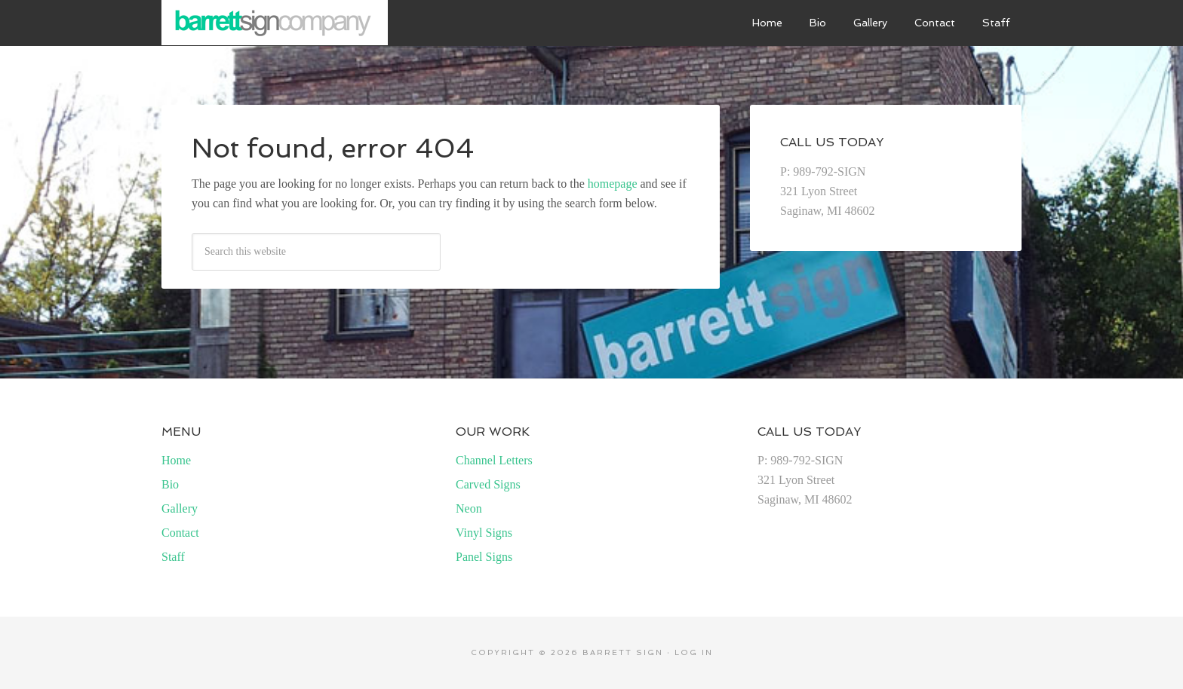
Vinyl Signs (484, 532)
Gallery (179, 508)
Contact (180, 532)
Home (176, 460)
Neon (469, 508)
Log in (693, 652)
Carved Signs (488, 484)
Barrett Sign (274, 22)
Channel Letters (494, 460)
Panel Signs (484, 556)
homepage (613, 183)
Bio (170, 484)
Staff (173, 556)
